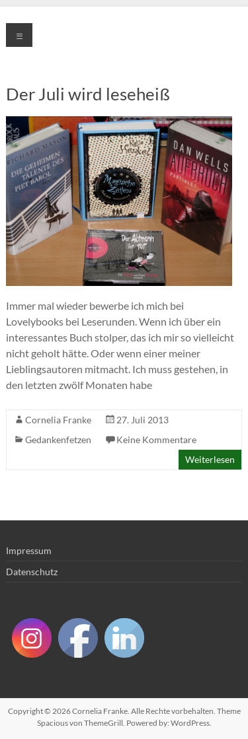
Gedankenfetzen (58, 439)
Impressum (29, 550)
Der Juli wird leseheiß (88, 93)
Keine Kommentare (156, 439)
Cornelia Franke (58, 419)
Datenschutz (32, 571)
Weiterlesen (210, 459)
